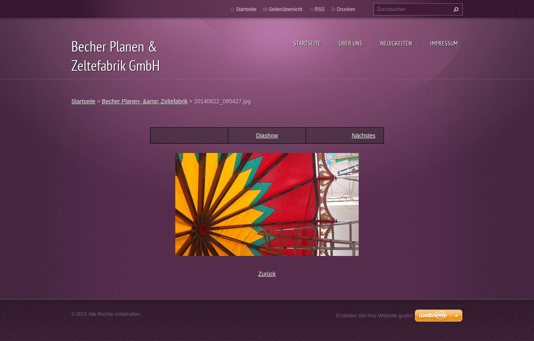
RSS (320, 9)
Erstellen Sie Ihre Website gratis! (374, 316)
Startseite (307, 43)
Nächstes (363, 135)
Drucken (346, 9)
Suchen (455, 9)
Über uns (350, 43)
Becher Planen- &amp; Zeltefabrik (145, 101)
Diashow (267, 135)
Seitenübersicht (285, 9)
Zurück (267, 274)
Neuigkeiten (396, 43)
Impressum (444, 43)
